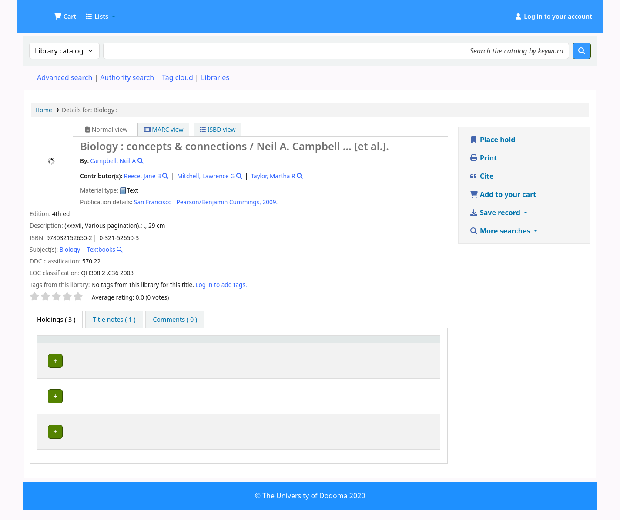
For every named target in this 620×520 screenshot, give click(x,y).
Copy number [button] (361, 347)
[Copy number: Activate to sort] (371, 347)
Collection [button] (229, 351)
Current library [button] (107, 351)
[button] (65, 16)
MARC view (164, 129)
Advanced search (64, 77)
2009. (270, 202)
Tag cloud (177, 77)
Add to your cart (502, 194)
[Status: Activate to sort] (419, 347)
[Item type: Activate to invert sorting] (58, 347)
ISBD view (217, 129)
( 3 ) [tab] (56, 319)
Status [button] (412, 351)
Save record (495, 212)
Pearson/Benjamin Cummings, (218, 202)
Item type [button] (48, 347)
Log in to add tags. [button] (221, 284)
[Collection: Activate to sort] (234, 347)
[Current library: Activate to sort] (144, 347)
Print (483, 158)
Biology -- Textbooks (87, 249)
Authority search (127, 77)
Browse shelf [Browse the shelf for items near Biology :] (282, 376)
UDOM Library (46, 12)
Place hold (492, 139)
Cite (481, 176)
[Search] (582, 51)
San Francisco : (154, 202)
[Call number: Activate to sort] (301, 347)
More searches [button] (500, 231)
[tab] (114, 319)
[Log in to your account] (553, 16)
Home (43, 110)
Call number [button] (280, 351)
